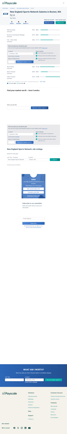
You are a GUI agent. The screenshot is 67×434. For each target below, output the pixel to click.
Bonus (12, 22)
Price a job (61, 22)
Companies (12, 8)
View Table (42, 81)
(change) (17, 56)
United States (5, 8)
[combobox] (21, 53)
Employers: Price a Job (33, 196)
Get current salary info (33, 189)
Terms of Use (29, 227)
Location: (10, 51)
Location (30, 157)
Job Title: (7, 377)
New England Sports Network (23, 8)
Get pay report (49, 22)
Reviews (18, 22)
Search (55, 159)
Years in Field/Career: (14, 58)
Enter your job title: (12, 105)
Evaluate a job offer (33, 192)
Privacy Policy (38, 227)
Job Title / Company (12, 157)
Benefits (25, 22)
